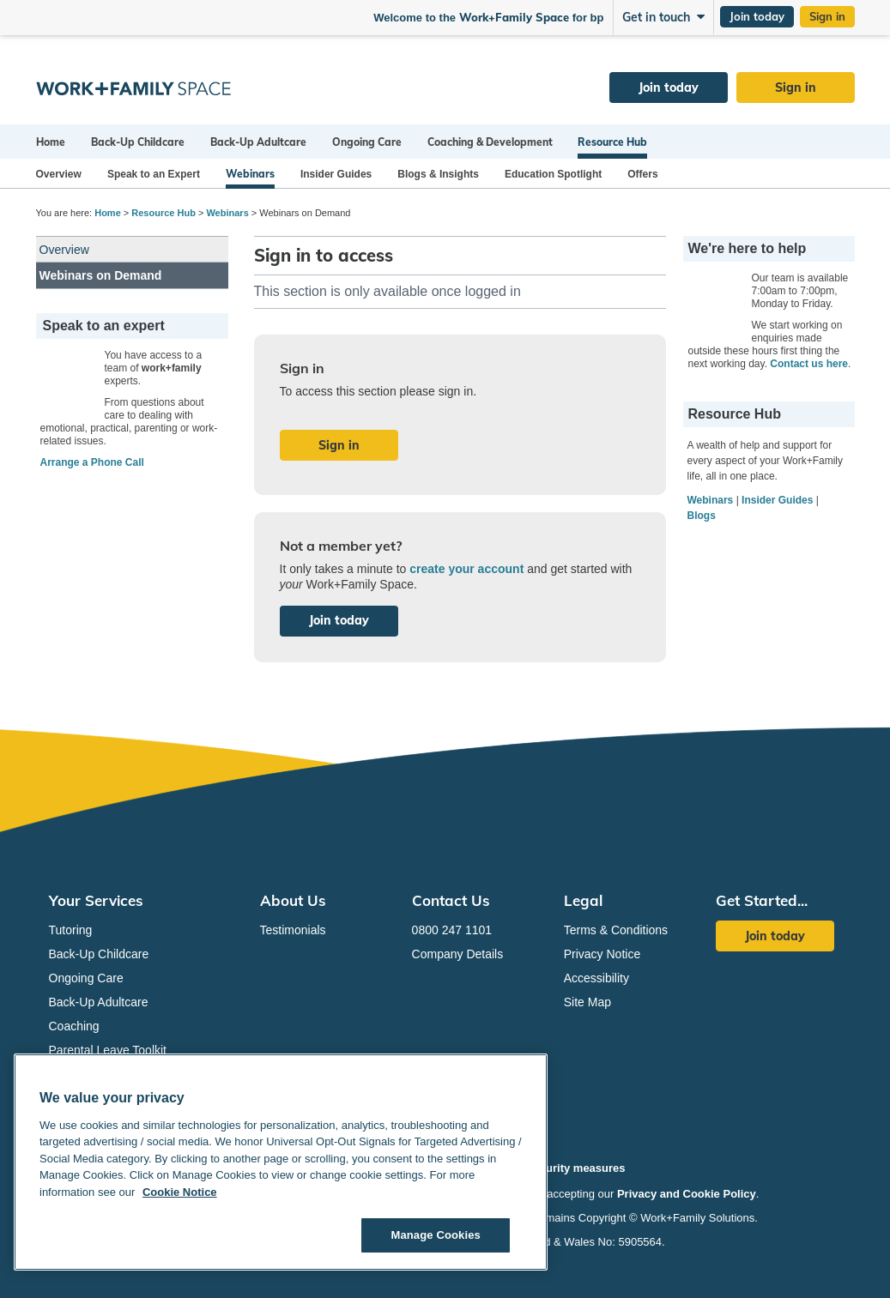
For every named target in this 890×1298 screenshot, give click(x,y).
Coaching (74, 1026)
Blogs (701, 516)
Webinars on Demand (100, 275)
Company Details (458, 954)
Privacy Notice (602, 954)
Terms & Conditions (616, 930)
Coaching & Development (490, 142)
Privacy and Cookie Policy (686, 1193)
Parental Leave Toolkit (108, 1050)
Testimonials (293, 930)
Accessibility (596, 978)
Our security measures (565, 1168)
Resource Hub (612, 142)
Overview (59, 174)
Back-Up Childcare (138, 142)
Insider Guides (336, 174)
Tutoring (71, 930)
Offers (642, 174)
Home (50, 142)
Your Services (96, 900)
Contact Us (451, 900)
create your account (466, 569)
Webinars (250, 173)
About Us (293, 900)
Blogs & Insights (438, 174)
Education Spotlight (553, 174)
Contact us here (809, 364)
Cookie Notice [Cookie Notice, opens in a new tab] (179, 1192)
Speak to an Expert (153, 174)
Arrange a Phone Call (92, 462)
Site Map (587, 1002)
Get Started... (762, 900)
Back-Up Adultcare (258, 142)
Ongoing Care (367, 142)
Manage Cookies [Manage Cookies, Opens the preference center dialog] (435, 1235)
